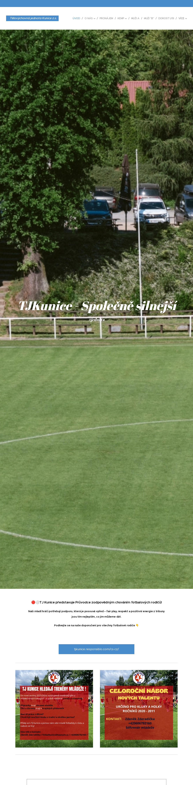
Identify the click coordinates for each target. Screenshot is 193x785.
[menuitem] (76, 18)
